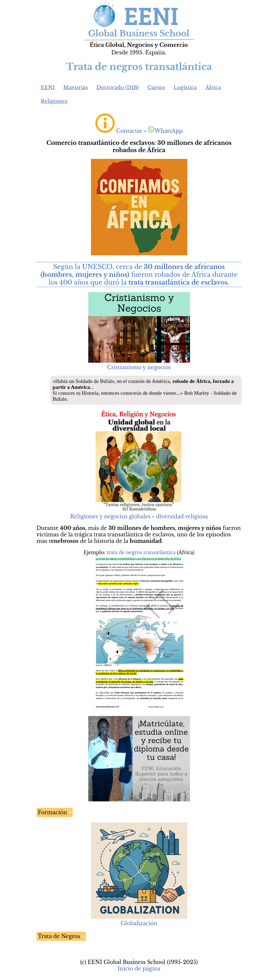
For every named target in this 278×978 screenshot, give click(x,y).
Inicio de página (139, 968)
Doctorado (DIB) (117, 87)
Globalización (139, 923)
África (213, 87)
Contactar (129, 131)
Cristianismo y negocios (139, 367)
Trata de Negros (59, 936)
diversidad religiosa (181, 516)
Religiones (54, 101)
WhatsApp (165, 131)
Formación (52, 812)
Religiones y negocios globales (110, 516)
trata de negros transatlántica (141, 553)
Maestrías (75, 87)
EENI (48, 87)
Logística (185, 87)
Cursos (156, 87)
